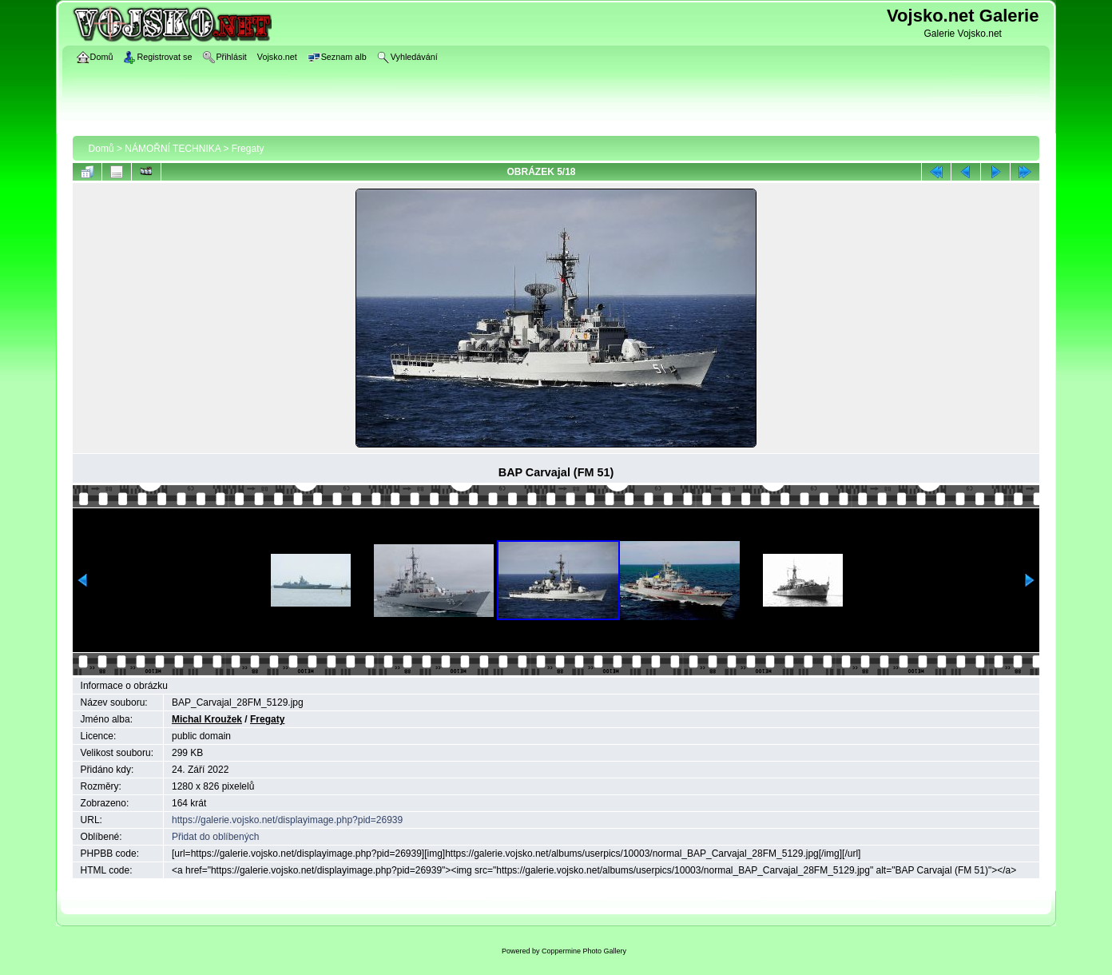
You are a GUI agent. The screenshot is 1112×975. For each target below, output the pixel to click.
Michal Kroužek (207, 719)
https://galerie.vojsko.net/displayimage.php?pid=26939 (287, 820)
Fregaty (248, 148)
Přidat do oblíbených (215, 836)
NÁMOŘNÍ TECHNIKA (172, 148)
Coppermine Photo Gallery (584, 951)
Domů (101, 148)
